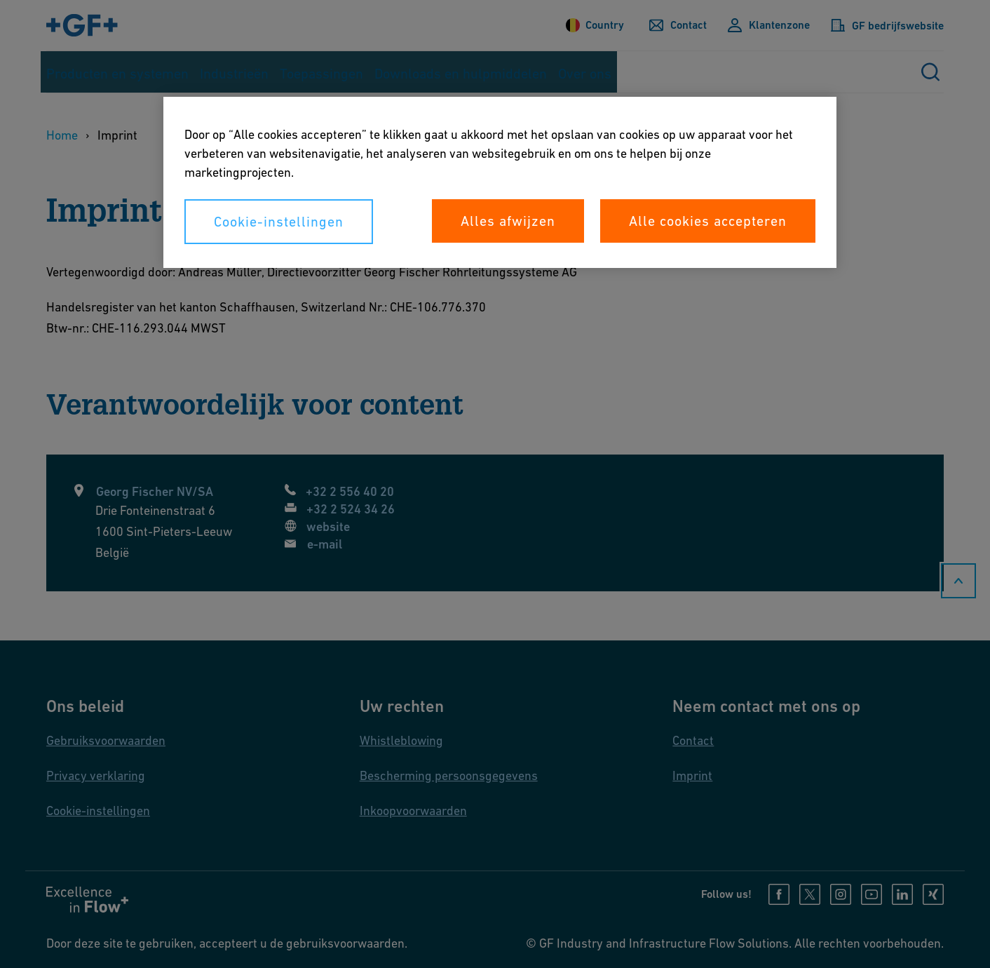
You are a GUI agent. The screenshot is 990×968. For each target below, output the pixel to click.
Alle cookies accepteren (708, 221)
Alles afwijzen (508, 221)
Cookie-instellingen (279, 221)
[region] (499, 182)
